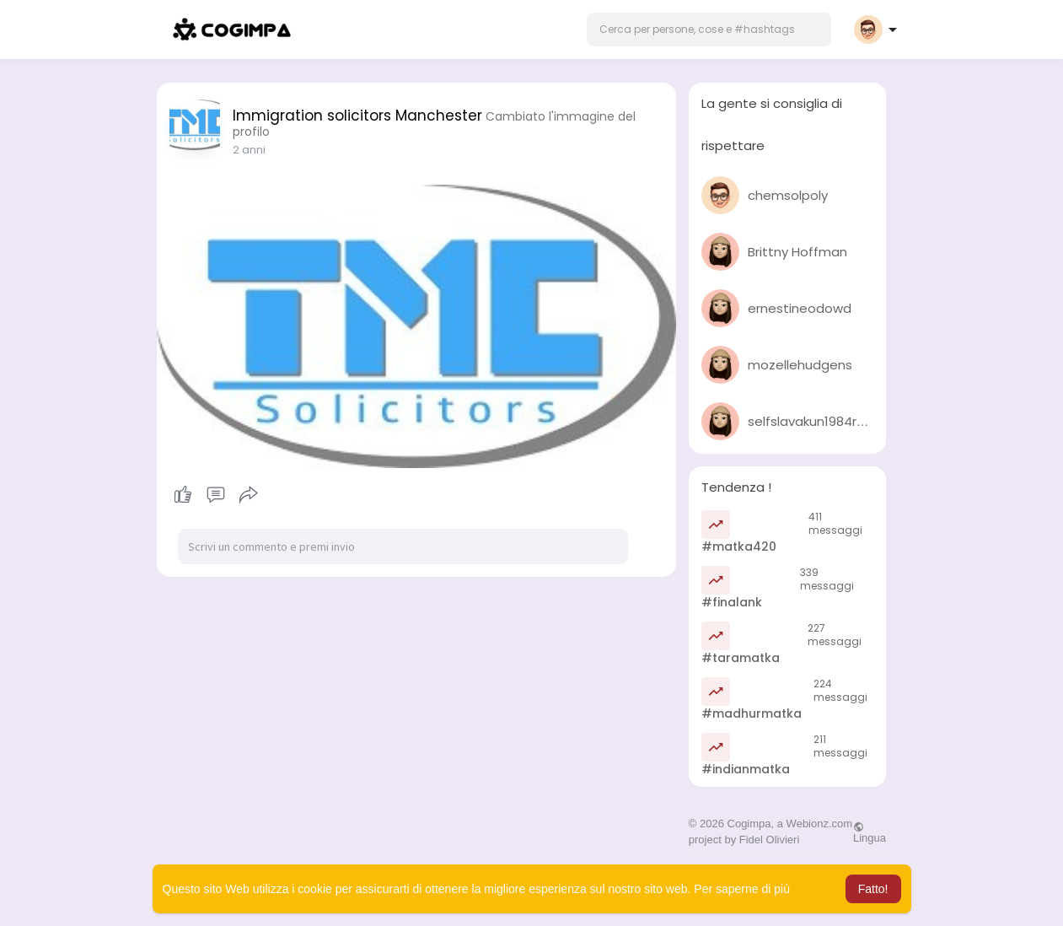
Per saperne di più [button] (742, 889)
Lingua (869, 832)
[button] (709, 29)
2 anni (249, 150)
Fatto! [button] (873, 889)
